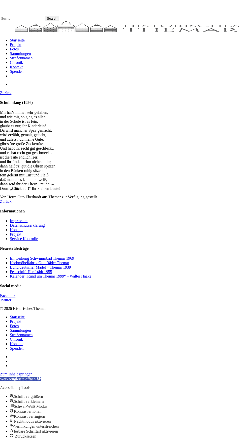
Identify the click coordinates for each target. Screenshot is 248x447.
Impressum (19, 221)
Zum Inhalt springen (16, 374)
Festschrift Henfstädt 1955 (31, 272)
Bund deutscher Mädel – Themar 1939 (40, 267)
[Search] (22, 18)
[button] (20, 379)
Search (52, 18)
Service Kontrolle (24, 239)
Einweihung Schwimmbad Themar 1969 (42, 258)
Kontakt (16, 230)
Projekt (15, 234)
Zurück (5, 93)
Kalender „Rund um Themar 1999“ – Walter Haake (50, 276)
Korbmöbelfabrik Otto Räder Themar (39, 263)
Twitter (5, 300)
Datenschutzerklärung (27, 225)
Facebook (7, 295)
